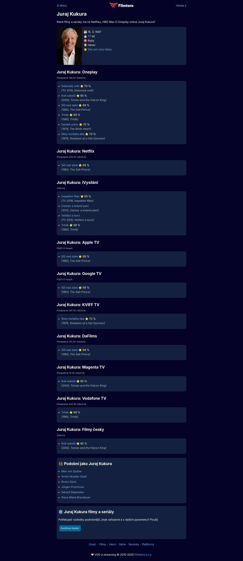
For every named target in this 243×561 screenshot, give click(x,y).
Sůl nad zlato (69, 105)
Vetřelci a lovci (70, 215)
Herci (112, 544)
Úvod (92, 544)
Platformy (148, 544)
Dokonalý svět (70, 86)
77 (89, 36)
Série (122, 544)
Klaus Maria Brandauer (75, 497)
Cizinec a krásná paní (75, 206)
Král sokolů (68, 95)
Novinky (134, 544)
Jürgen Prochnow (72, 487)
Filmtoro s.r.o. (143, 554)
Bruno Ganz (68, 481)
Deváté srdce (69, 124)
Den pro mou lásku (100, 49)
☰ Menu (62, 5)
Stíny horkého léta (72, 134)
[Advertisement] (32, 51)
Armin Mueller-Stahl (74, 476)
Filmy (102, 544)
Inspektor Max (70, 196)
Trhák (65, 115)
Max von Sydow (71, 471)
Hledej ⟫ (181, 5)
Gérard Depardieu (72, 492)
